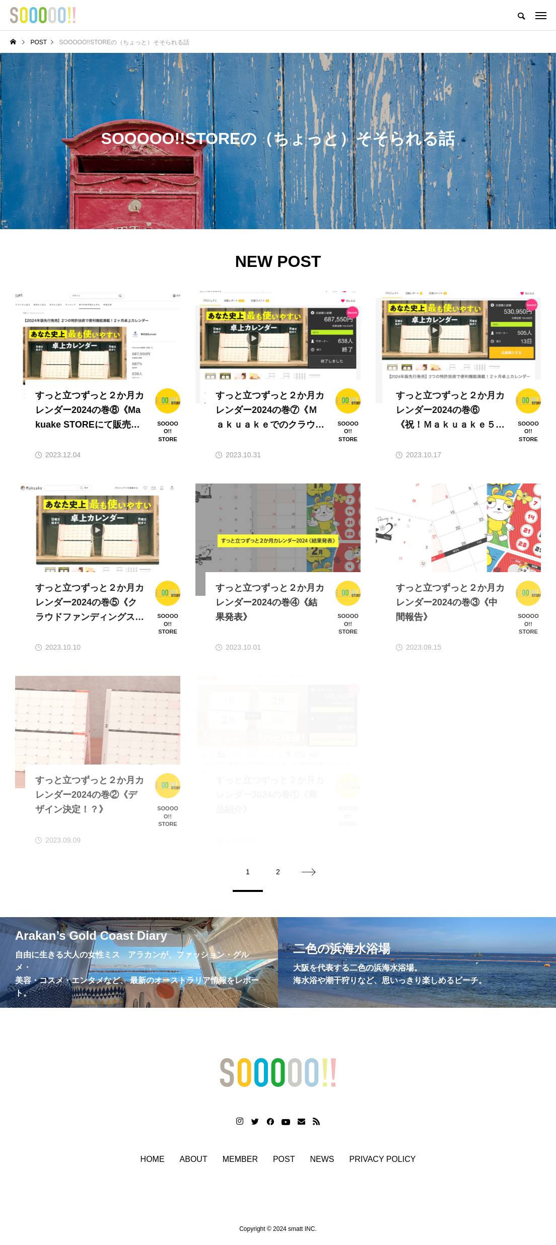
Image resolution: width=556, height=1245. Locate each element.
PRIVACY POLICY (383, 1160)
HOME (153, 1160)
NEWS (322, 1160)
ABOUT (193, 1160)
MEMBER (240, 1160)
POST (284, 1160)
